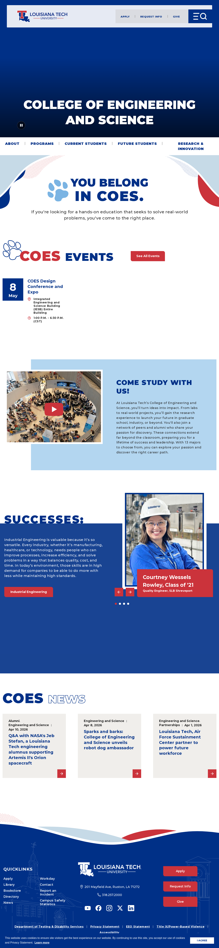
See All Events (147, 256)
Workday (47, 879)
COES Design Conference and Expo (45, 286)
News (8, 903)
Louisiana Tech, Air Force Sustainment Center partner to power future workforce (180, 742)
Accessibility (109, 932)
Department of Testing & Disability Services (49, 926)
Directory (11, 897)
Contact (46, 885)
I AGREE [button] (202, 940)
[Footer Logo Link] (109, 869)
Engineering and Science (29, 725)
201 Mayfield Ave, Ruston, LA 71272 (112, 887)
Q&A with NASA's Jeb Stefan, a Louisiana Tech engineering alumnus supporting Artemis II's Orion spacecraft (31, 749)
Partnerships (169, 725)
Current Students (86, 144)
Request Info (151, 16)
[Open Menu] (200, 16)
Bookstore (12, 891)
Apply (125, 16)
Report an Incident (48, 892)
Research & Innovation (191, 146)
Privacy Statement (104, 926)
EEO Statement (138, 926)
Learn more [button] (42, 942)
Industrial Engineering (28, 592)
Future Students (137, 144)
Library (9, 885)
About (12, 144)
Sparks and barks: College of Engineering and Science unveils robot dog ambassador (109, 739)
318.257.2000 (112, 895)
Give (176, 16)
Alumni (14, 721)
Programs (42, 144)
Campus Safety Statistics (52, 902)
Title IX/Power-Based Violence (180, 926)
